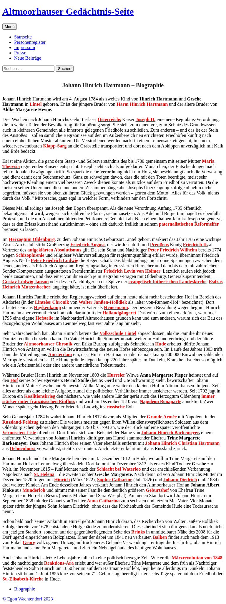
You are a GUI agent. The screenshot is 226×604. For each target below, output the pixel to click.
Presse (20, 52)
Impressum (24, 47)
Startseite (23, 36)
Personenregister (30, 42)
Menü (9, 26)
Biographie (24, 588)
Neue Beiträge (27, 58)
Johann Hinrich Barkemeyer (170, 432)
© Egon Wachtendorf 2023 (27, 598)
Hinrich (62, 479)
